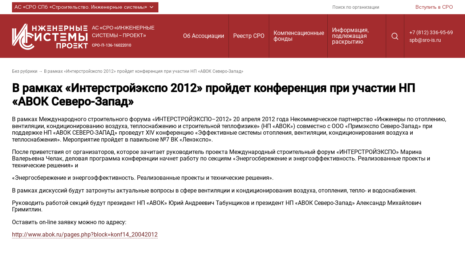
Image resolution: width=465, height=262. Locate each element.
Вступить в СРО (434, 7)
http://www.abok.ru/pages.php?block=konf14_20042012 (85, 234)
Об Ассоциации (203, 35)
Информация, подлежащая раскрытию (350, 36)
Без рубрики (24, 71)
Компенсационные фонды (299, 35)
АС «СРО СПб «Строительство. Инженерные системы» (85, 7)
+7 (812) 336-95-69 (431, 32)
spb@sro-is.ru (425, 40)
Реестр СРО (248, 35)
